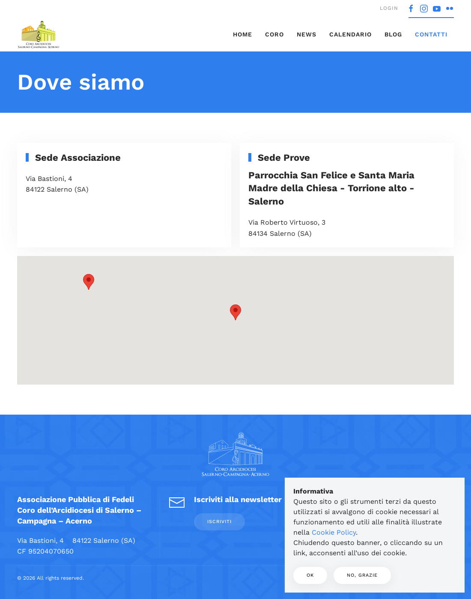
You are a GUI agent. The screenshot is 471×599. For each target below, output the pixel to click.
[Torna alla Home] (38, 34)
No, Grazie (362, 575)
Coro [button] (274, 34)
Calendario (350, 34)
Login (389, 8)
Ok (310, 575)
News (306, 34)
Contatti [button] (431, 34)
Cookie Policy (334, 532)
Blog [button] (393, 34)
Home (242, 34)
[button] (235, 312)
